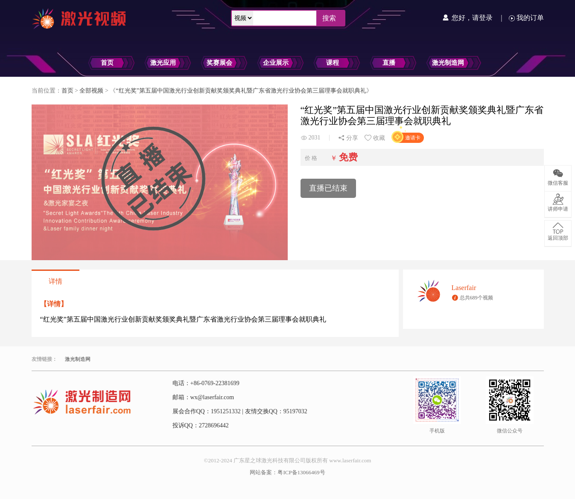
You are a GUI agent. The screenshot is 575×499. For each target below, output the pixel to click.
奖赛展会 (219, 62)
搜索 (329, 18)
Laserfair (464, 287)
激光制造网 (448, 62)
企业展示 (276, 62)
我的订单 (526, 17)
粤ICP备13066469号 (301, 472)
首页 (107, 62)
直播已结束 (328, 188)
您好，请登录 (473, 17)
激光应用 (163, 62)
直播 (388, 62)
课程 (332, 62)
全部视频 (91, 90)
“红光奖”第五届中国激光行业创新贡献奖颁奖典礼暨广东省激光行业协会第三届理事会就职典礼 (241, 90)
